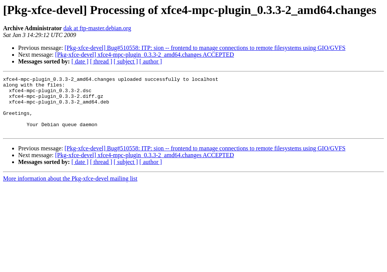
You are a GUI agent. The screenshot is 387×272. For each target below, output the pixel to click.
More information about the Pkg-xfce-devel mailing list (70, 190)
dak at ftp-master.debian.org (97, 28)
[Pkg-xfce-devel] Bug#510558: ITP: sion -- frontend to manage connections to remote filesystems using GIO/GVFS (205, 48)
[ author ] (150, 61)
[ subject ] (126, 61)
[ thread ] (101, 61)
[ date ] (79, 61)
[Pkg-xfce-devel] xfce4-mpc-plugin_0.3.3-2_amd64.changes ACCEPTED (144, 54)
